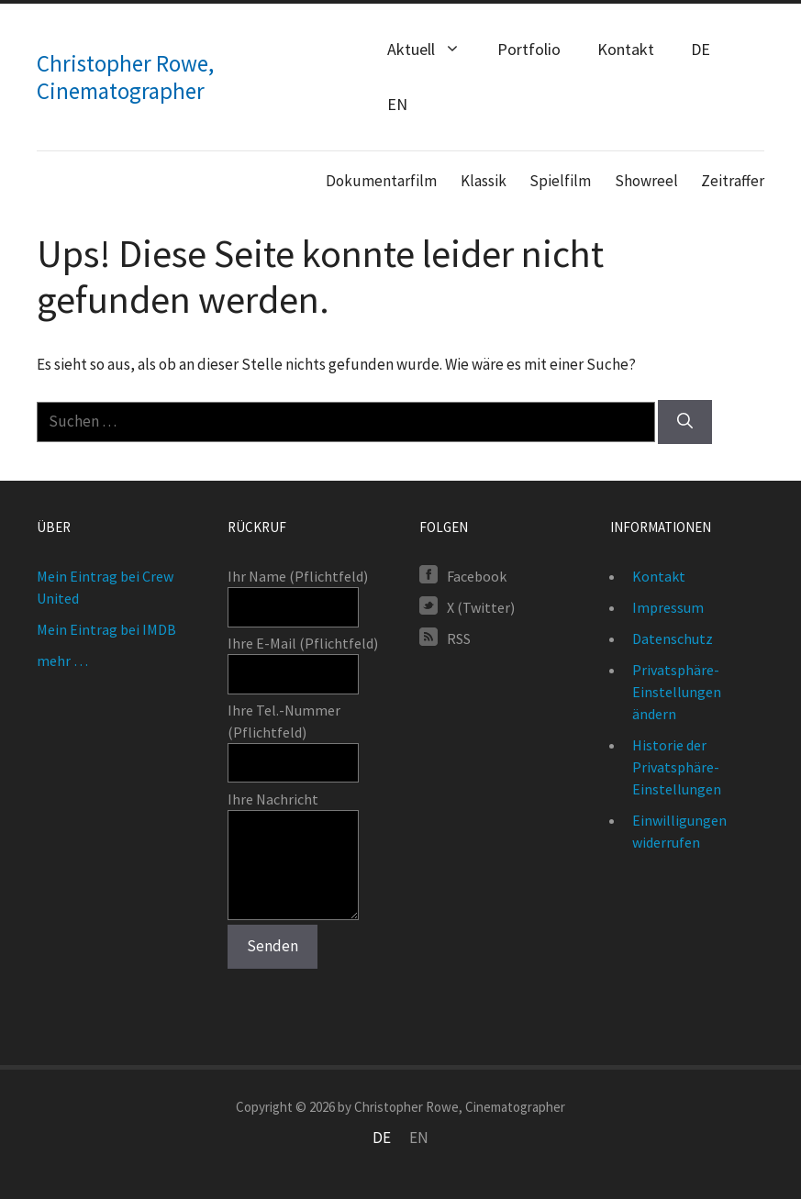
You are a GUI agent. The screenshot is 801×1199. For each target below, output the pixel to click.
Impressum (668, 607)
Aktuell (433, 49)
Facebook (476, 575)
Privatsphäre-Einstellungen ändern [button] (676, 692)
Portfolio (529, 49)
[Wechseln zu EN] (419, 1138)
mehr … (62, 660)
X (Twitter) (481, 606)
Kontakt (625, 49)
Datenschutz (672, 638)
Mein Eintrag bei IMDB (106, 629)
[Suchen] (685, 422)
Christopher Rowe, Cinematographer (125, 77)
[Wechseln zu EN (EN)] (397, 104)
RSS (459, 637)
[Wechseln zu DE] (381, 1138)
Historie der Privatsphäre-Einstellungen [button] (676, 767)
